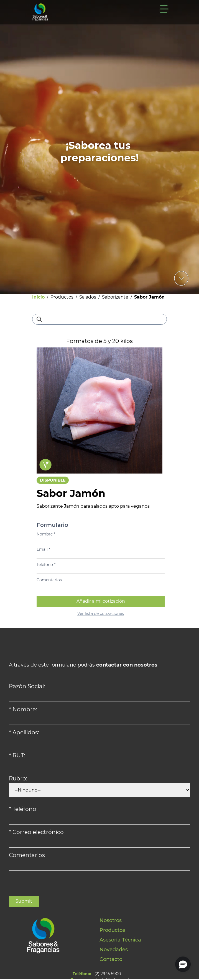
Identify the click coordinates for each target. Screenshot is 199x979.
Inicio (38, 297)
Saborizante (115, 297)
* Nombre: (23, 709)
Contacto (110, 959)
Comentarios (49, 579)
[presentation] (51, 885)
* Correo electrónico (36, 832)
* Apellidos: (24, 732)
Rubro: (18, 778)
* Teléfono (22, 809)
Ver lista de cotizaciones (100, 613)
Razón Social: (27, 686)
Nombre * (46, 534)
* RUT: (17, 755)
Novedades (113, 950)
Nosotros (110, 920)
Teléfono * (46, 564)
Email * (43, 549)
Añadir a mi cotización (100, 601)
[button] (183, 964)
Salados (87, 297)
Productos (61, 297)
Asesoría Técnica (120, 940)
